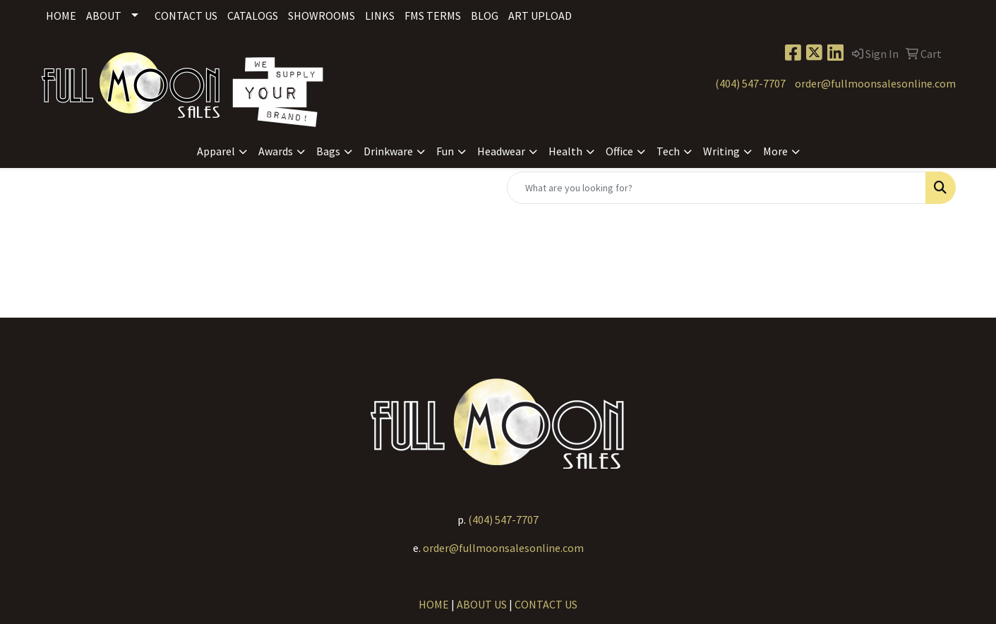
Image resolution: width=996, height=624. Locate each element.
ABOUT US (482, 604)
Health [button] (565, 151)
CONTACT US (546, 604)
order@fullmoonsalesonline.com (875, 83)
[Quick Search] (716, 188)
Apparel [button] (216, 151)
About (103, 15)
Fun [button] (445, 151)
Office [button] (619, 151)
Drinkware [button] (388, 151)
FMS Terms (432, 15)
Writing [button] (721, 151)
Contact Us (186, 15)
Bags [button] (328, 151)
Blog (484, 15)
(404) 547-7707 (750, 83)
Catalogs (252, 15)
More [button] (775, 151)
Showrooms (321, 15)
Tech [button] (668, 151)
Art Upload (540, 15)
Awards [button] (275, 151)
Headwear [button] (501, 151)
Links (380, 15)
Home (61, 15)
